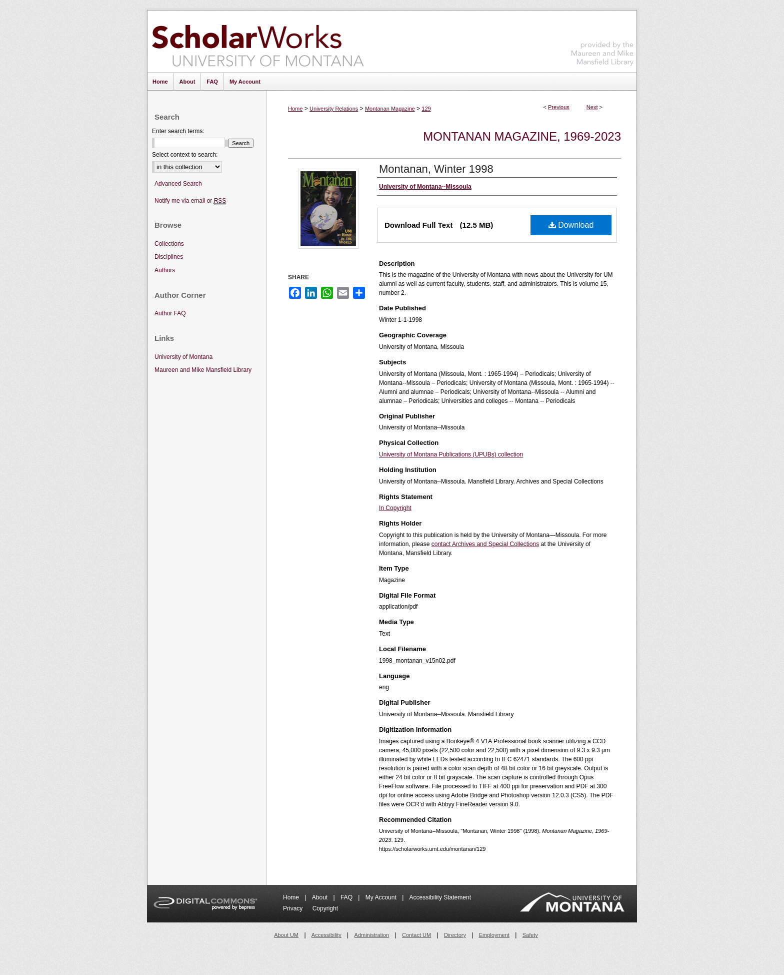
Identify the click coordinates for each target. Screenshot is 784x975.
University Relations (334, 109)
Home (295, 109)
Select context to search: (185, 154)
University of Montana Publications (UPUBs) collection (451, 454)
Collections (169, 243)
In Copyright (395, 508)
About (321, 897)
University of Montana (183, 356)
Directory (455, 935)
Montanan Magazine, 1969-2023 (522, 136)
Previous (559, 107)
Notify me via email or (190, 201)
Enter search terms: (178, 131)
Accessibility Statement (440, 897)
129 (426, 109)
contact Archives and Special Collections (485, 544)
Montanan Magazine (390, 109)
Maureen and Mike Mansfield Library (602, 40)
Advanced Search (178, 183)
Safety (530, 935)
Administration (372, 935)
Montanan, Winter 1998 (436, 169)
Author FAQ (170, 313)
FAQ (347, 897)
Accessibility (327, 935)
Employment (494, 935)
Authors (164, 270)
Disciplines (168, 256)
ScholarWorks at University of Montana (258, 42)
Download (571, 225)
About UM (286, 935)
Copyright (325, 908)
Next (592, 107)
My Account (382, 897)
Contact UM (416, 935)
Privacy (293, 908)
